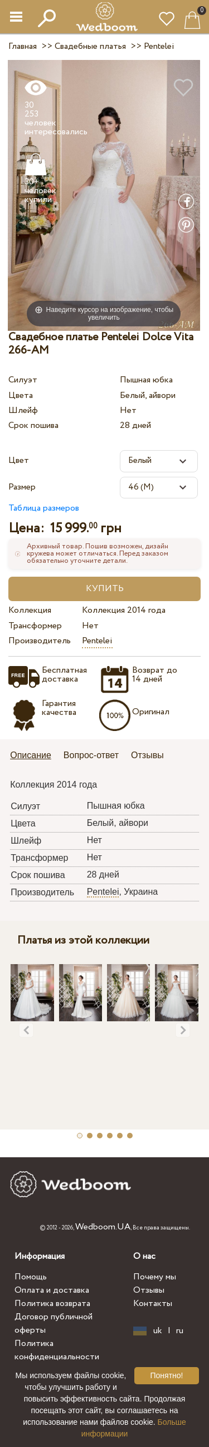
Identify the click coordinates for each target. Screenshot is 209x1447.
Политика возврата (52, 1303)
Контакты (152, 1303)
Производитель (39, 641)
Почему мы (154, 1276)
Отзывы (148, 1290)
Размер (22, 487)
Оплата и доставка (51, 1290)
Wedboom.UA (102, 1227)
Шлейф (23, 410)
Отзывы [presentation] (147, 755)
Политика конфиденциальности (56, 1350)
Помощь (30, 1276)
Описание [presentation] (30, 755)
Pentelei (97, 640)
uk (157, 1331)
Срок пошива (33, 425)
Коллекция (29, 610)
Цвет (18, 460)
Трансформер (35, 626)
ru (179, 1331)
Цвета (20, 395)
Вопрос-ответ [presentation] (91, 755)
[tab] (34, 756)
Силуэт (22, 380)
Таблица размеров (43, 508)
